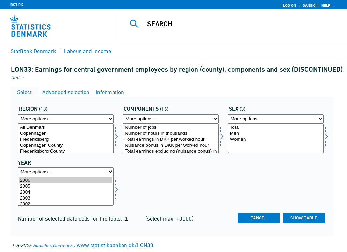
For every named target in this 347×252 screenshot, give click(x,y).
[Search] (235, 24)
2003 (65, 198)
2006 (65, 180)
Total (275, 128)
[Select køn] (276, 138)
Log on (289, 5)
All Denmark (65, 128)
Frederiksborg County (65, 151)
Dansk (309, 5)
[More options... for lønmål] (170, 118)
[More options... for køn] (276, 118)
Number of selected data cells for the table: (70, 218)
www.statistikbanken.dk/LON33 (115, 245)
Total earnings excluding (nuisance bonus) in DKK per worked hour (170, 151)
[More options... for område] (66, 118)
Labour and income (87, 51)
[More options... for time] (66, 171)
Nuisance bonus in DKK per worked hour (170, 145)
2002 (65, 204)
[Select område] (66, 138)
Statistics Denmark (52, 245)
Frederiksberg (65, 139)
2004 (65, 192)
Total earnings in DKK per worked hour (170, 139)
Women (275, 139)
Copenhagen (65, 133)
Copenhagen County (65, 145)
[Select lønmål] (170, 138)
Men (275, 133)
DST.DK (16, 4)
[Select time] (66, 191)
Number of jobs (170, 128)
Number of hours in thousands (170, 133)
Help (326, 5)
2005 (65, 186)
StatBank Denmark (33, 51)
